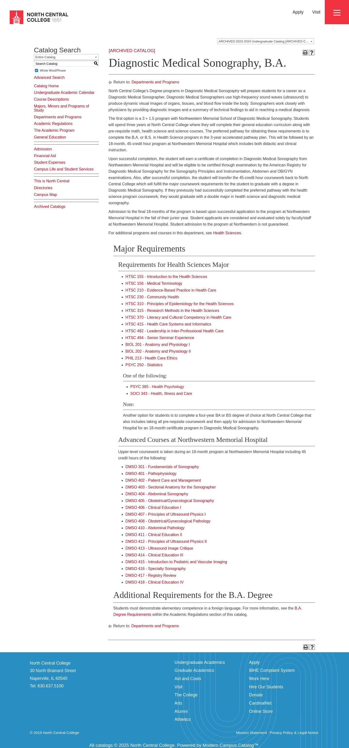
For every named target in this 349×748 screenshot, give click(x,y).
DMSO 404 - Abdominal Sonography (157, 494)
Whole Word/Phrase (53, 70)
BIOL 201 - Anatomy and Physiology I (158, 344)
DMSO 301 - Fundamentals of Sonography (162, 467)
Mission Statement (251, 733)
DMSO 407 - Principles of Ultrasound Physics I (166, 514)
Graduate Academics (194, 670)
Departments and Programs (58, 117)
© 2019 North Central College (54, 733)
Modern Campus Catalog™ (230, 745)
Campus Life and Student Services (64, 169)
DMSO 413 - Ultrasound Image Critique (159, 548)
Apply (298, 12)
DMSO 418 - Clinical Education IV (155, 582)
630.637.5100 (50, 685)
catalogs (104, 745)
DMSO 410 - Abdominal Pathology (155, 528)
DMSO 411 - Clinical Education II (154, 535)
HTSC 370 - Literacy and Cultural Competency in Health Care (178, 317)
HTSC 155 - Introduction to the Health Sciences (166, 277)
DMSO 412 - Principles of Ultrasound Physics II (166, 541)
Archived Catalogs (49, 206)
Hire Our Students (266, 686)
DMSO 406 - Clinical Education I (153, 507)
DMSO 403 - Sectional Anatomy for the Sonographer (171, 487)
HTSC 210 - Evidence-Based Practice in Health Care (171, 290)
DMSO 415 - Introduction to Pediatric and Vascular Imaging (176, 562)
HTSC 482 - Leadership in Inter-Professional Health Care (175, 331)
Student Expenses (49, 162)
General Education (50, 137)
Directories (43, 188)
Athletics (182, 719)
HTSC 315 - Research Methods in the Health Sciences (172, 311)
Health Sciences (227, 233)
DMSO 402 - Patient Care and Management (163, 480)
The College (186, 694)
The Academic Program (54, 130)
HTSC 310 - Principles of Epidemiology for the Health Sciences (180, 304)
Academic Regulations (53, 124)
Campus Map (45, 195)
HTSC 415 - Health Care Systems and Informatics (168, 324)
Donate (256, 694)
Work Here (259, 678)
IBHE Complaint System (272, 670)
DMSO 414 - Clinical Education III (154, 555)
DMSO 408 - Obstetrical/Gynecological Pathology (168, 521)
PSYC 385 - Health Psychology (157, 387)
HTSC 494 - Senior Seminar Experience (160, 338)
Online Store (261, 711)
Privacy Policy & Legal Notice (294, 733)
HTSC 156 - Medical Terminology (154, 283)
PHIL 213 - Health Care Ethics (151, 358)
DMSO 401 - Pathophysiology (151, 474)
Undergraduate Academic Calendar (64, 92)
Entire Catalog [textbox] (45, 57)
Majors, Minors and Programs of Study (61, 108)
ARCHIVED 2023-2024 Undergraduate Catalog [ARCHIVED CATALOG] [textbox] (266, 41)
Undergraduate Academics (199, 662)
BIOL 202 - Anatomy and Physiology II (158, 351)
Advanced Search (49, 77)
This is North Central (51, 181)
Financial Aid (45, 156)
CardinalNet (260, 703)
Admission (43, 149)
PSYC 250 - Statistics (144, 365)
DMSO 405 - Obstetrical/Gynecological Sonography (170, 501)
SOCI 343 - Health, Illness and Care (161, 393)
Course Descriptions (51, 99)
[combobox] (265, 41)
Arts (178, 703)
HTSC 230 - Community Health (152, 297)
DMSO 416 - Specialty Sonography (156, 569)
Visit (316, 12)
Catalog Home (46, 86)
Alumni (181, 711)
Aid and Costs (187, 678)
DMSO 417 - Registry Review (151, 575)
